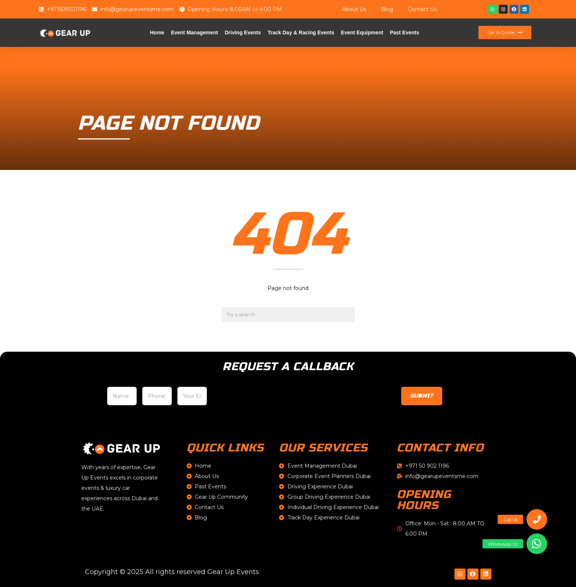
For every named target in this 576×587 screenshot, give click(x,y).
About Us (354, 9)
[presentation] (268, 398)
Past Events (404, 32)
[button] (536, 543)
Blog (387, 9)
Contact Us (422, 9)
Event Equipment (362, 32)
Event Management (194, 32)
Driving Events (243, 32)
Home (157, 32)
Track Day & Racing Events (300, 32)
